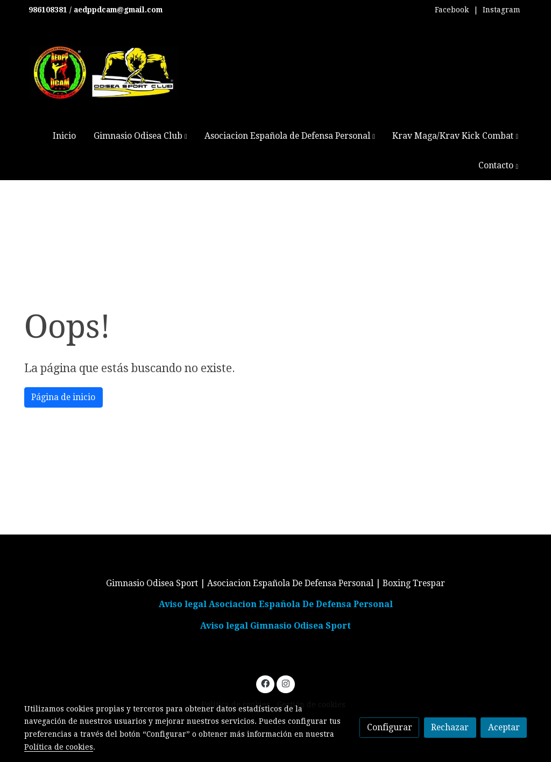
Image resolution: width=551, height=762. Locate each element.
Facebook (452, 9)
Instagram (501, 9)
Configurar (389, 727)
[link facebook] (265, 683)
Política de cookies (58, 747)
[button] (140, 136)
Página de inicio (63, 397)
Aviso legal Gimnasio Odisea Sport (275, 626)
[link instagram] (285, 683)
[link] (104, 72)
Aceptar (504, 727)
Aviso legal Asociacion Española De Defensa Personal (276, 604)
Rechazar (450, 727)
